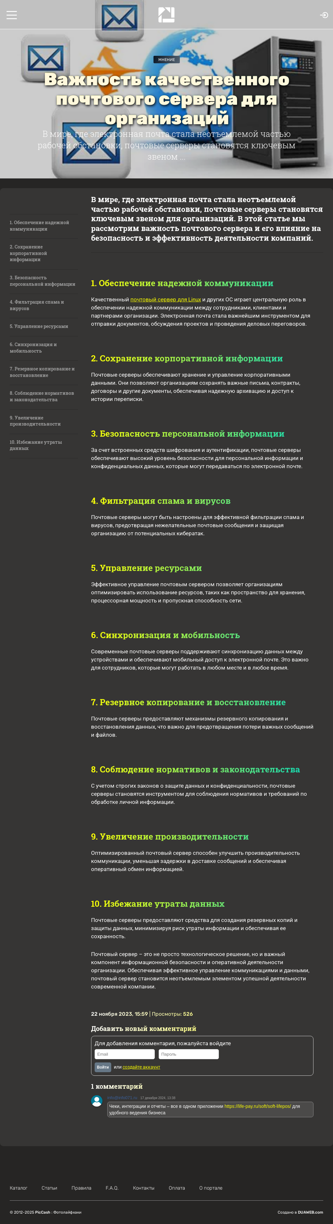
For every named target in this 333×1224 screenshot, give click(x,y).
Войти (103, 1067)
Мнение (166, 59)
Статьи (49, 1188)
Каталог (18, 1188)
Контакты (143, 1188)
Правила (81, 1188)
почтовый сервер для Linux (165, 299)
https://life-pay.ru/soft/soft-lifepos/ (257, 1106)
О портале (210, 1188)
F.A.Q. (112, 1188)
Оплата (177, 1188)
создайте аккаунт (141, 1067)
